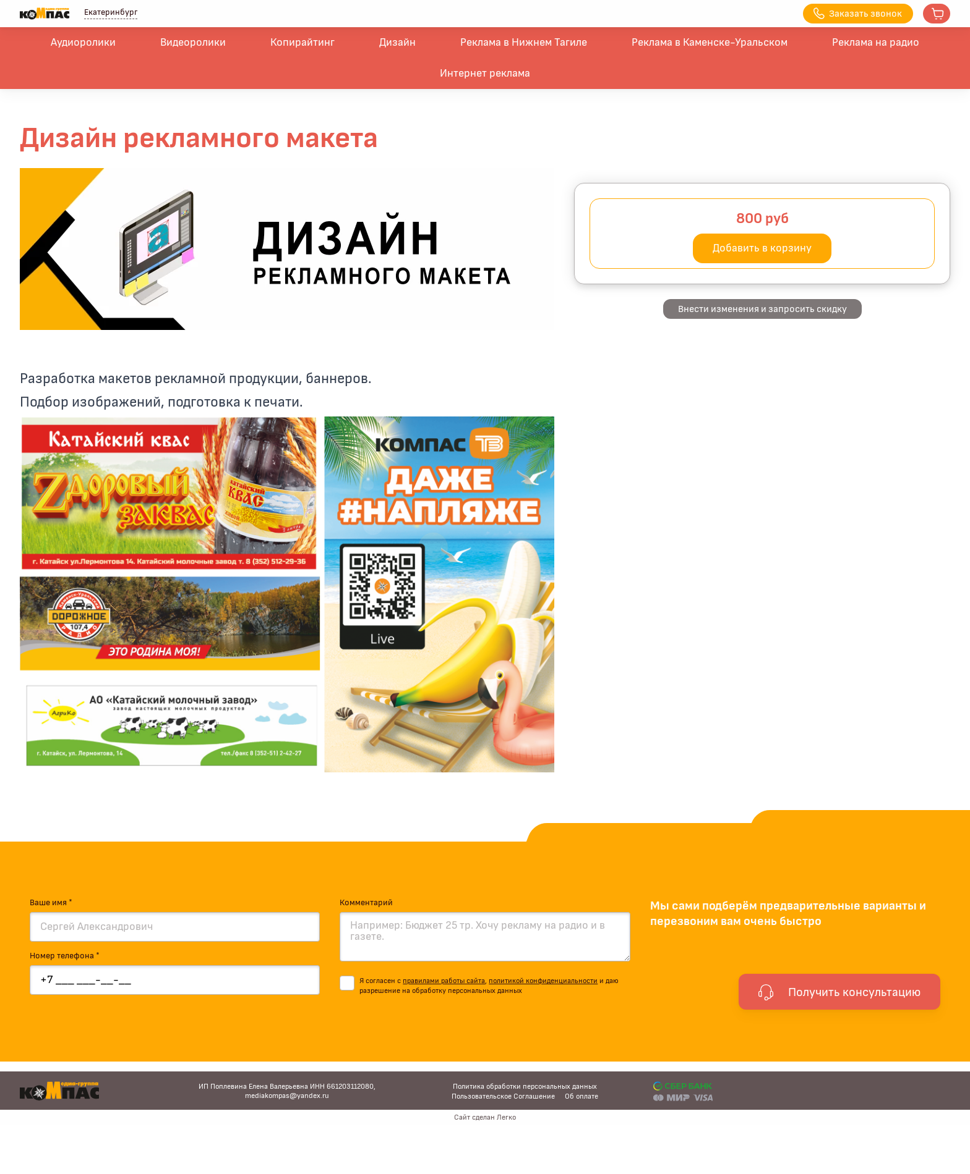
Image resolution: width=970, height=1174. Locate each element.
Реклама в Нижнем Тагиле (523, 42)
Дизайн (397, 42)
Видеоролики (193, 42)
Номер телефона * (65, 956)
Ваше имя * (51, 902)
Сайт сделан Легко (485, 1117)
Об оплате (581, 1096)
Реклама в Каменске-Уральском (710, 42)
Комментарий (366, 902)
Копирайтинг (302, 42)
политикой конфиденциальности (543, 980)
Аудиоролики (83, 42)
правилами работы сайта (444, 980)
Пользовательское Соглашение (503, 1096)
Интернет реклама (485, 73)
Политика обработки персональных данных (525, 1086)
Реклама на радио (875, 42)
